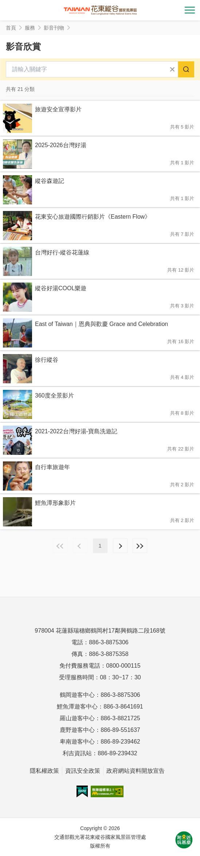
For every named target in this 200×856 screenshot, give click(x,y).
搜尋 (186, 69)
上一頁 (80, 545)
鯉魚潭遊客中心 (77, 706)
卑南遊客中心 (77, 741)
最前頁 (60, 545)
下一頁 (120, 545)
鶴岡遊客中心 (77, 695)
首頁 (11, 28)
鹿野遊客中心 (77, 730)
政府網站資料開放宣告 (135, 771)
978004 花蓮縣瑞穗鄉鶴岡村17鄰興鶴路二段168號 (100, 630)
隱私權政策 (44, 771)
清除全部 (172, 69)
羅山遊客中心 (77, 718)
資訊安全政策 (82, 771)
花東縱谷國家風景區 (100, 10)
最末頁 (140, 545)
